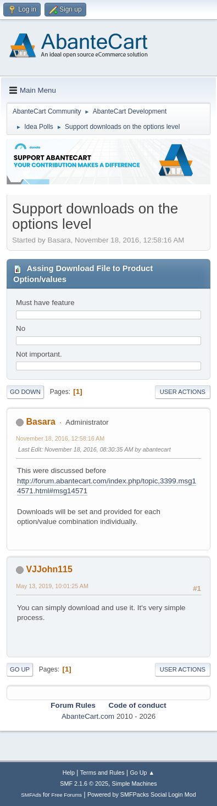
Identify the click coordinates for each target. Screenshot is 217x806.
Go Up (20, 669)
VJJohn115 (49, 569)
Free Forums (67, 795)
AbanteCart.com (88, 716)
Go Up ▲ (142, 772)
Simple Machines (134, 783)
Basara (40, 421)
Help (69, 772)
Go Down (25, 391)
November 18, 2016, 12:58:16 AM (60, 438)
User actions (182, 391)
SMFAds (31, 795)
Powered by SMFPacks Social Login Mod (141, 794)
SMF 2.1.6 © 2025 (84, 783)
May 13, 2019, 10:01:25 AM (52, 586)
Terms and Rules (102, 772)
